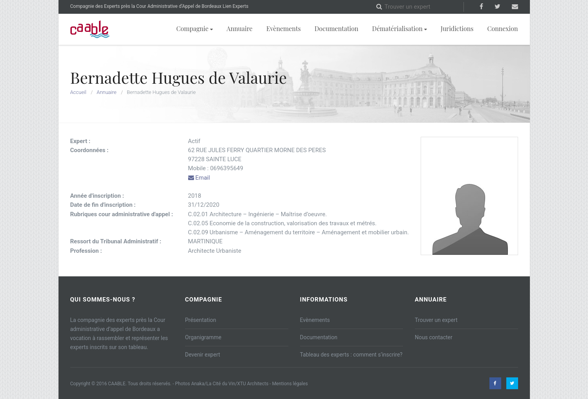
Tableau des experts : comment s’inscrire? (351, 354)
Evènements (283, 28)
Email (199, 177)
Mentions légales (290, 383)
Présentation (200, 320)
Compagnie (194, 28)
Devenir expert (202, 354)
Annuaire (240, 28)
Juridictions (457, 28)
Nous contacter (433, 337)
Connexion (502, 28)
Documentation (337, 28)
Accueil (78, 92)
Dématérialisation (399, 28)
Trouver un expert (436, 320)
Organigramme (203, 337)
